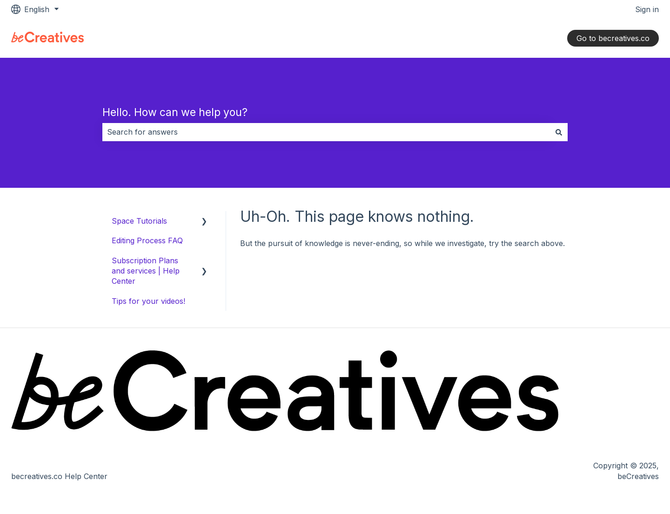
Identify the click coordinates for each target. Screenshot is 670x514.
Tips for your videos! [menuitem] (148, 301)
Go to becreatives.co (613, 38)
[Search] (559, 132)
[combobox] (326, 132)
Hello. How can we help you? (175, 112)
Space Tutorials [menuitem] (139, 221)
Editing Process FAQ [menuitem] (147, 240)
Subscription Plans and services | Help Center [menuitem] (146, 271)
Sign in (647, 9)
